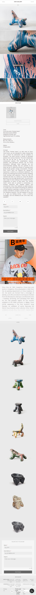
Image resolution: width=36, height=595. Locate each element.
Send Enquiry (10, 231)
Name (5, 204)
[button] (32, 591)
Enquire (5, 216)
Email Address (6, 210)
